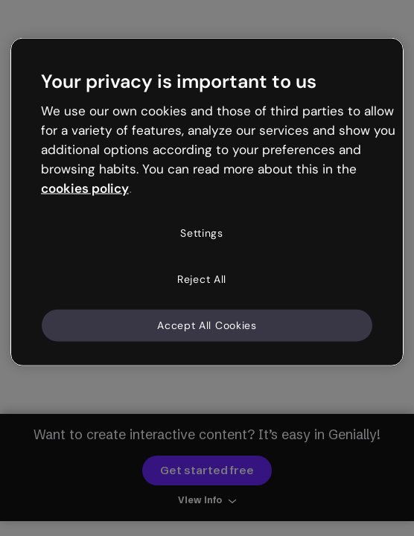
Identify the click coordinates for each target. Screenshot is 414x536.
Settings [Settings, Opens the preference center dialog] (201, 233)
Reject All (201, 279)
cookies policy (85, 187)
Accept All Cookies (207, 324)
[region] (207, 202)
